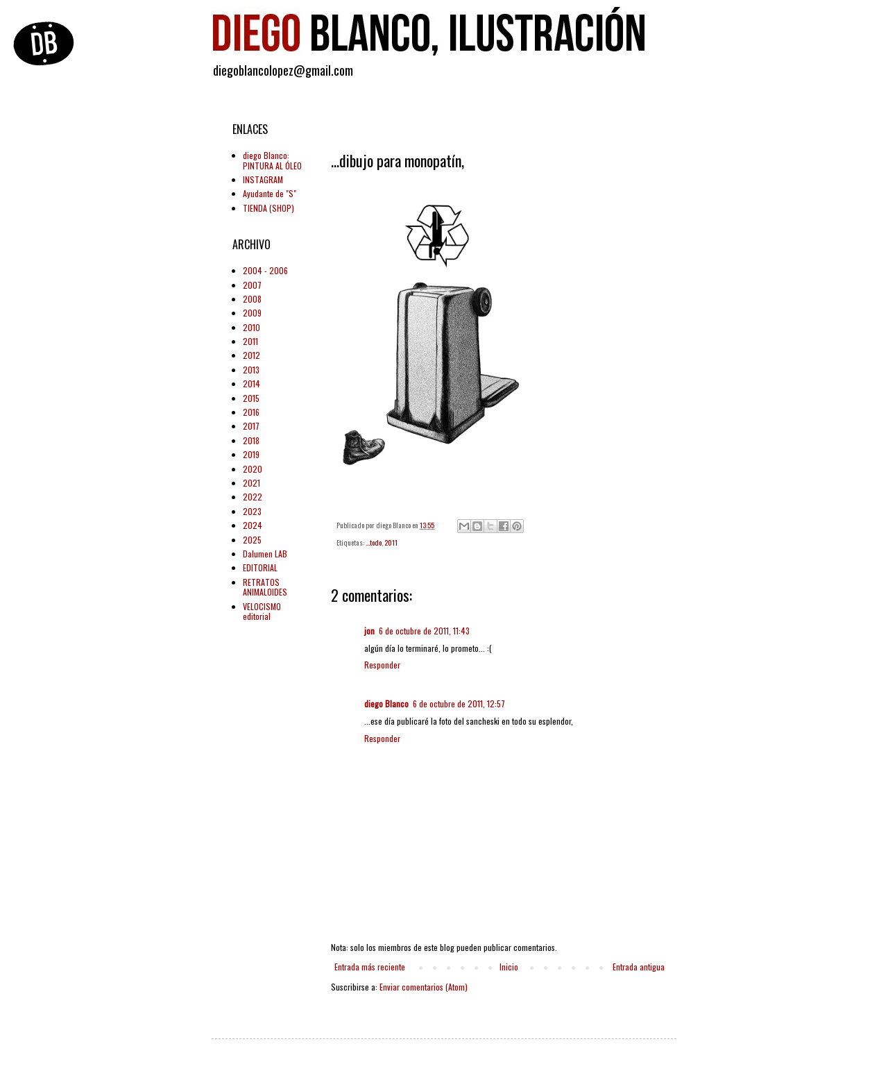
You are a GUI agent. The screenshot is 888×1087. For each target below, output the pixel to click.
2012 (251, 355)
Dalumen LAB (265, 553)
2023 (252, 511)
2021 (251, 483)
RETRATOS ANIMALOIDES (265, 587)
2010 (251, 327)
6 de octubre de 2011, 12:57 (459, 703)
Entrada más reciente (369, 966)
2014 (251, 383)
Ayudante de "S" (269, 193)
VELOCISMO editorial (262, 611)
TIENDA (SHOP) (268, 208)
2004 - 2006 (265, 270)
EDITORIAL (260, 567)
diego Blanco (386, 703)
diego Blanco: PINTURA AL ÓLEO (272, 160)
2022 (252, 497)
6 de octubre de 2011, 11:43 (424, 631)
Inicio (509, 966)
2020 (252, 469)
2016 (251, 412)
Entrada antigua (639, 966)
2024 (252, 525)
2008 (252, 299)
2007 (252, 285)
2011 (391, 542)
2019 (251, 454)
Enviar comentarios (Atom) (423, 987)
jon (369, 631)
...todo (374, 542)
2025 (252, 540)
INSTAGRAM (263, 179)
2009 (252, 313)
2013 (251, 370)
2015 (251, 398)
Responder (382, 665)
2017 (251, 426)
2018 (251, 440)
